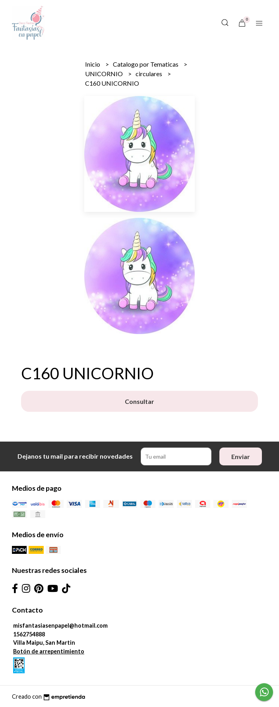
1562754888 (29, 634)
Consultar (139, 401)
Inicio (93, 64)
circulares (149, 73)
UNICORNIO (104, 73)
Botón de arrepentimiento (48, 651)
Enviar (240, 456)
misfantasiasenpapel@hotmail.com (60, 625)
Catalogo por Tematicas (146, 64)
